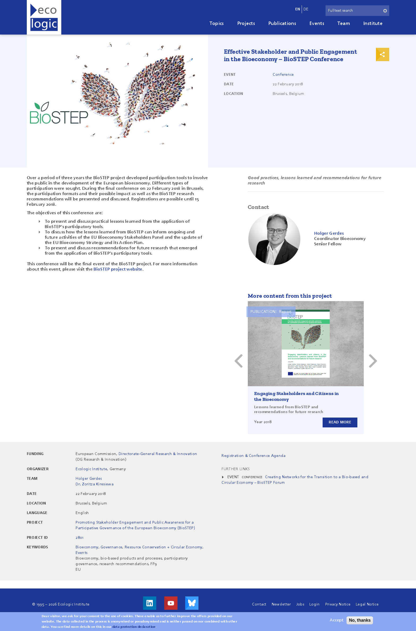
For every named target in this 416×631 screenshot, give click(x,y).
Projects (246, 23)
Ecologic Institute (91, 469)
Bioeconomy (87, 547)
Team (343, 23)
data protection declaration (133, 627)
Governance (111, 547)
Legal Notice (367, 604)
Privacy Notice (337, 604)
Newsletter (281, 604)
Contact (259, 604)
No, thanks (360, 620)
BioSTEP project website (118, 269)
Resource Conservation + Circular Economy (163, 547)
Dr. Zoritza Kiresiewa (95, 484)
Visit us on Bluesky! (191, 603)
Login (314, 604)
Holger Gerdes (89, 479)
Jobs (300, 604)
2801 (79, 538)
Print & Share (382, 54)
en (297, 9)
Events (316, 23)
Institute (373, 23)
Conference (283, 75)
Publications (282, 23)
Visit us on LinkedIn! (149, 603)
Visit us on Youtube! (170, 603)
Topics (217, 23)
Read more (340, 422)
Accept (336, 620)
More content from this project (290, 295)
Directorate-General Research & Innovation (158, 454)
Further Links (236, 469)
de (306, 9)
